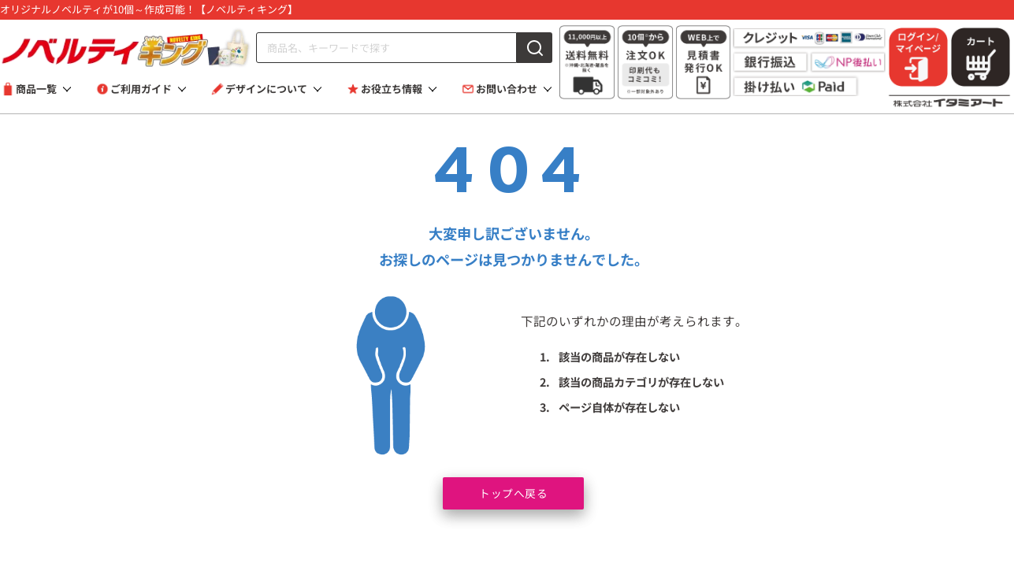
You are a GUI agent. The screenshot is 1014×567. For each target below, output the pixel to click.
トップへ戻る (513, 491)
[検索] (534, 47)
